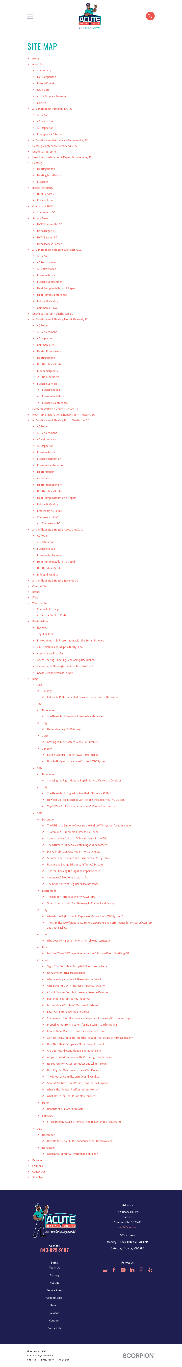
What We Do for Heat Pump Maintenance (71, 1096)
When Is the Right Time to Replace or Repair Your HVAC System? (85, 916)
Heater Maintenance (49, 351)
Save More (43, 90)
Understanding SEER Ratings (64, 729)
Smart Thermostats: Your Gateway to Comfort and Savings (81, 903)
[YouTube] (123, 1270)
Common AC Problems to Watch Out (68, 877)
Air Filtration (44, 478)
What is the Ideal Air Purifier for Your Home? (73, 1089)
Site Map (37, 1177)
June (45, 736)
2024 (39, 768)
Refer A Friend (45, 83)
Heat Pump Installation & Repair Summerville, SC (61, 157)
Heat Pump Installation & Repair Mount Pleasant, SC (63, 414)
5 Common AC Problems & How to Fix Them (72, 832)
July (44, 723)
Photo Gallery (40, 621)
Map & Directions (127, 1227)
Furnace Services (47, 384)
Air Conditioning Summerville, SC (52, 109)
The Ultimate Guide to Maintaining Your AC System (77, 845)
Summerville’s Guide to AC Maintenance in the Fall (77, 838)
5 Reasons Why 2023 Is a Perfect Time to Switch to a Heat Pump (84, 1122)
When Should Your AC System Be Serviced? (72, 1154)
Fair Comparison (46, 77)
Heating (37, 163)
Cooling (54, 1275)
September (49, 891)
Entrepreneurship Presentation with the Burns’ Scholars (70, 640)
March (45, 1103)
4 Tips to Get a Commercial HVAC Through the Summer (79, 1057)
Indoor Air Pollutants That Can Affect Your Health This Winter (83, 697)
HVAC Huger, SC (46, 231)
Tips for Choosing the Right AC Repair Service (73, 871)
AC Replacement (47, 262)
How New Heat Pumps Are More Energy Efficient (75, 1044)
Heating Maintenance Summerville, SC (55, 146)
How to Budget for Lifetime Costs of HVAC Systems (77, 761)
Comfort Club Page (48, 609)
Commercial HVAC (42, 206)
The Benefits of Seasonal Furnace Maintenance (75, 716)
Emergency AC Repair (49, 134)
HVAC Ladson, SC (47, 237)
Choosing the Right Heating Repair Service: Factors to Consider (84, 780)
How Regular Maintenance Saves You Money (73, 1070)
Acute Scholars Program (51, 96)
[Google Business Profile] (105, 1270)
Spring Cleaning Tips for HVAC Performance (72, 755)
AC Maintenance (46, 269)
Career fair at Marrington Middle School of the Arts (67, 666)
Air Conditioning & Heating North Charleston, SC (60, 420)
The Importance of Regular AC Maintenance (73, 884)
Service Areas (40, 218)
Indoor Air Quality (42, 188)
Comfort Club (40, 586)
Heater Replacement (49, 485)
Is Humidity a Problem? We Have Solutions (72, 1005)
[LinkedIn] (132, 1270)
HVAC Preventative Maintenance (66, 973)
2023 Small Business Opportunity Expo (60, 647)
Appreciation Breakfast (51, 653)
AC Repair (42, 115)
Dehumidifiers (50, 377)
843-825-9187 (54, 1250)
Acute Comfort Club (54, 615)
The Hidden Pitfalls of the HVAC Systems (71, 897)
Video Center (40, 603)
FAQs (35, 597)
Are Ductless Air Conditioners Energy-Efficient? (75, 1050)
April (45, 960)
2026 (39, 685)
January (47, 691)
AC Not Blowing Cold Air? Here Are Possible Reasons (77, 992)
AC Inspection (45, 128)
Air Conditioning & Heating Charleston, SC (56, 250)
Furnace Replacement (50, 282)
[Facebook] (114, 1270)
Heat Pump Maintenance (52, 295)
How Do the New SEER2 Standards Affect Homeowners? (80, 1141)
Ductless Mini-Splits (44, 151)
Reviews (42, 627)
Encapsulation (45, 200)
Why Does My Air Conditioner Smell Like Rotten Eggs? (78, 940)
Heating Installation (49, 175)
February (47, 1116)
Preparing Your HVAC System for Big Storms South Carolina (82, 1024)
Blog (35, 679)
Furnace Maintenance (55, 403)
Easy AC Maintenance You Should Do (68, 1011)
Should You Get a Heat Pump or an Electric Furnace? (78, 1083)
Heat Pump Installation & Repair (56, 288)
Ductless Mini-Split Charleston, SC (52, 314)
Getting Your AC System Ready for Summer (72, 742)
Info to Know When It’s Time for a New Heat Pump (76, 1031)
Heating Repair (46, 169)
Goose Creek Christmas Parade (55, 673)
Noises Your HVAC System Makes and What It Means (77, 1063)
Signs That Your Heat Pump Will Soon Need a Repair (77, 966)
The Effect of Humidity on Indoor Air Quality (73, 1076)
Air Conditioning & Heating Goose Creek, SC (57, 529)
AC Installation (45, 121)
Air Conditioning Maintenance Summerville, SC (60, 140)
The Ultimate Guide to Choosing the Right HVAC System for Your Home (89, 825)
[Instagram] (141, 1270)
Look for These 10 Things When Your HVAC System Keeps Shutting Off (88, 953)
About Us (37, 64)
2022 (39, 1129)
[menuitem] (31, 1360)
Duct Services (45, 194)
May (44, 947)
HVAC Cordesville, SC (49, 224)
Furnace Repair (46, 275)
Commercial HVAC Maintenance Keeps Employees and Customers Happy (90, 1018)
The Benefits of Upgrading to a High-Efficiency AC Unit (79, 793)
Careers (41, 103)
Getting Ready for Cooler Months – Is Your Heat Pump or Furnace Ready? (90, 1038)
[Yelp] (150, 1270)
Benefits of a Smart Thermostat (66, 1109)
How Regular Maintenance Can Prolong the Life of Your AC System (86, 800)
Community (44, 70)
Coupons (37, 1166)
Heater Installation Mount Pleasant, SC (55, 409)
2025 (39, 704)
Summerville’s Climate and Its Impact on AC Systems (78, 858)
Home (36, 58)
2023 (39, 813)
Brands (36, 592)
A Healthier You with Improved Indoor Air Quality (76, 986)
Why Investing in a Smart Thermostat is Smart (74, 979)
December (48, 819)
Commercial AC (46, 212)
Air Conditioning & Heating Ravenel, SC (55, 580)
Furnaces (42, 182)
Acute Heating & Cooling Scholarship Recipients (65, 660)
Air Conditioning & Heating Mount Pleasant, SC (59, 319)
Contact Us (38, 1171)
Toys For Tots (45, 634)
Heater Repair (45, 472)
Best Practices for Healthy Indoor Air (68, 999)
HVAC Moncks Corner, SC (51, 244)
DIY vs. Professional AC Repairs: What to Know (73, 851)
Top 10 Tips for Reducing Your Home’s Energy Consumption (82, 806)
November (48, 710)
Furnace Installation (54, 396)
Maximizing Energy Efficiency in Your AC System (75, 864)
